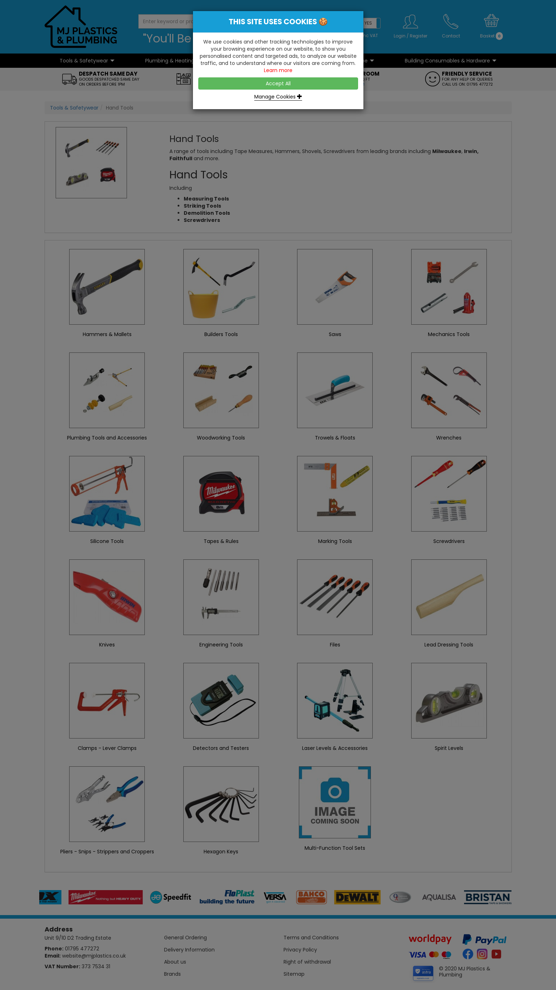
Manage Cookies (278, 96)
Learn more (278, 70)
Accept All (278, 83)
